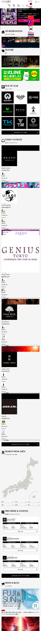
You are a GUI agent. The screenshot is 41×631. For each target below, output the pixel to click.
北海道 (35, 462)
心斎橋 (16, 505)
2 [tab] (0, 28)
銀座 (2, 505)
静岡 (26, 488)
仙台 (32, 478)
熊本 (6, 494)
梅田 (29, 505)
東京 (26, 486)
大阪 (18, 488)
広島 (10, 487)
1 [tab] (0, 26)
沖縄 (34, 496)
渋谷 (29, 502)
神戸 (15, 487)
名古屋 (21, 487)
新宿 (2, 502)
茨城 (30, 482)
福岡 (6, 490)
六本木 (16, 502)
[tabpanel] (20, 14)
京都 (15, 485)
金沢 (19, 483)
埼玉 (26, 484)
